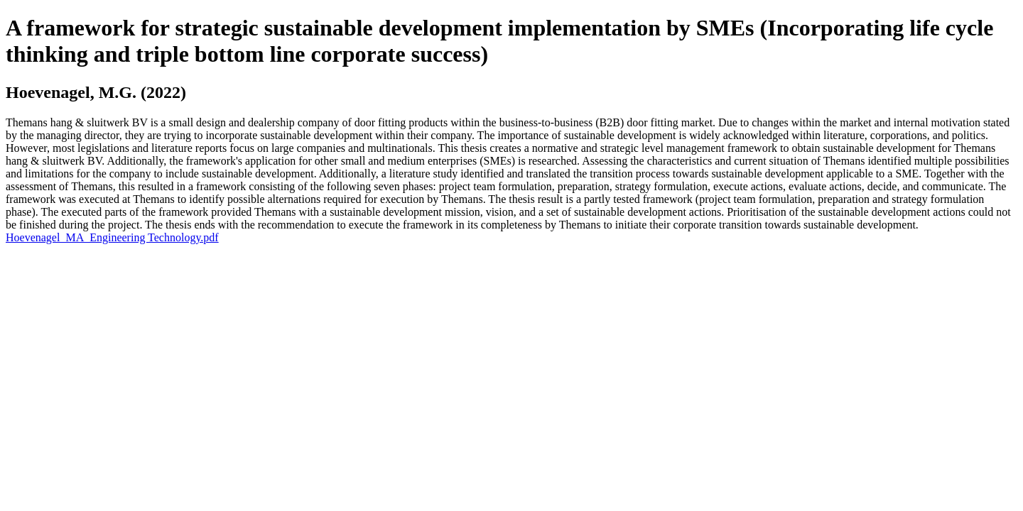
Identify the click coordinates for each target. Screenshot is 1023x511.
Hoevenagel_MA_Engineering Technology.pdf (112, 237)
